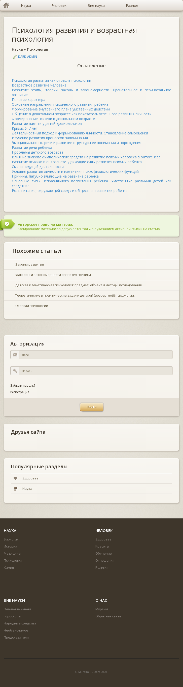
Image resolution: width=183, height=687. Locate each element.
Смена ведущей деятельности (38, 166)
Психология (37, 49)
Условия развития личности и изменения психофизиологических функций (75, 171)
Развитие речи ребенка (32, 147)
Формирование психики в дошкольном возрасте (53, 118)
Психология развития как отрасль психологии (51, 80)
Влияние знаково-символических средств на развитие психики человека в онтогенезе (86, 157)
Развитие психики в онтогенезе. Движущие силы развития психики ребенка (77, 161)
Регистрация (19, 392)
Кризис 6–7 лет (25, 128)
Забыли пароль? (22, 385)
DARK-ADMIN (27, 56)
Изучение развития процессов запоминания (50, 137)
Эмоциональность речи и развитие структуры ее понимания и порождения (76, 142)
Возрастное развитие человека (39, 85)
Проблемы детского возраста (37, 152)
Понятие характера (28, 99)
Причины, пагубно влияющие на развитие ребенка (55, 176)
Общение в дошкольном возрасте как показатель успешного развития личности (82, 113)
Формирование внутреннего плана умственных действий (61, 109)
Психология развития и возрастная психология (74, 34)
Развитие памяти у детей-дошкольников (47, 123)
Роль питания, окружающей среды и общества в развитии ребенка (70, 190)
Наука (17, 49)
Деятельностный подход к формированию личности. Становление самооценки (80, 133)
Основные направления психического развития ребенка (60, 104)
